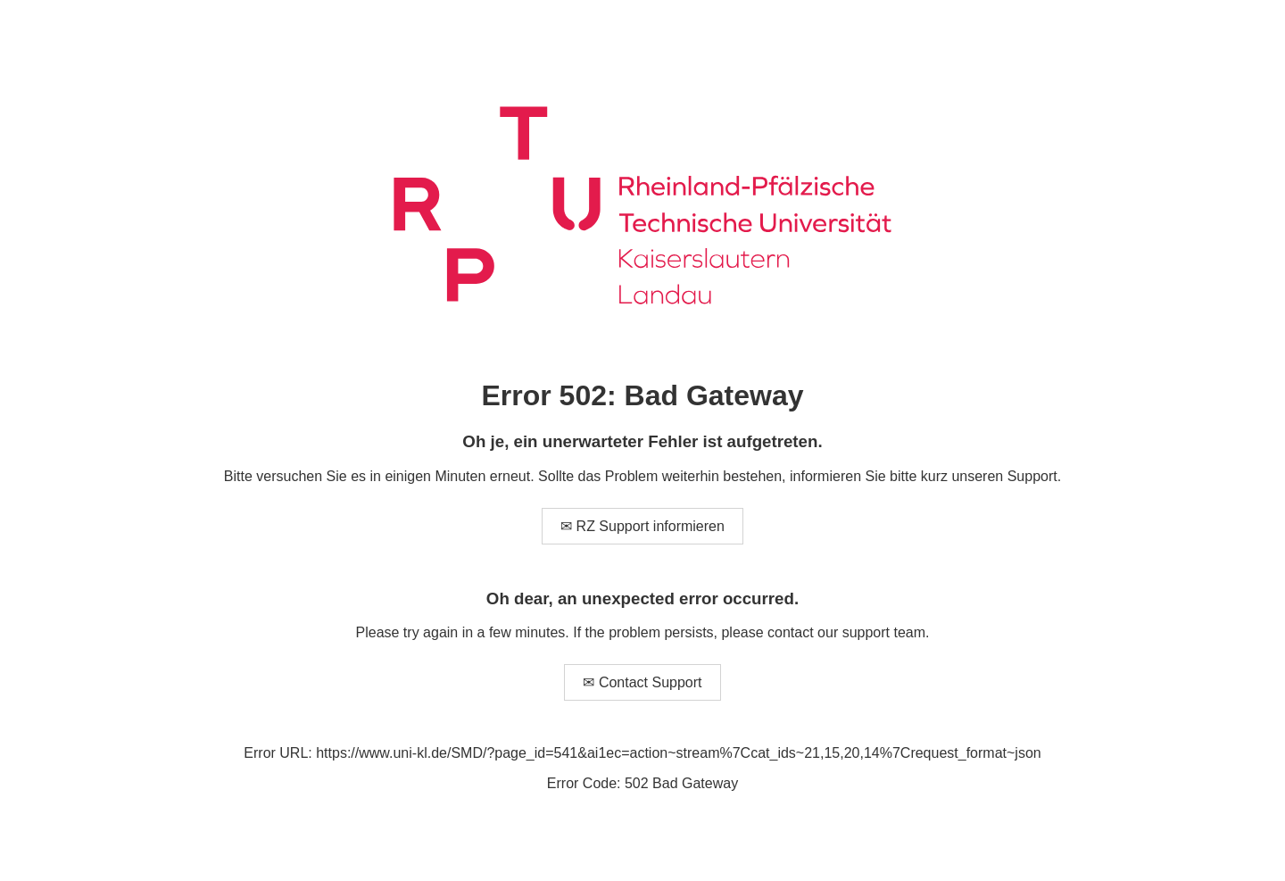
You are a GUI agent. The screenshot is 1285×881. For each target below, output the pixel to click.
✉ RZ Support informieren (642, 526)
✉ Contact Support (642, 682)
